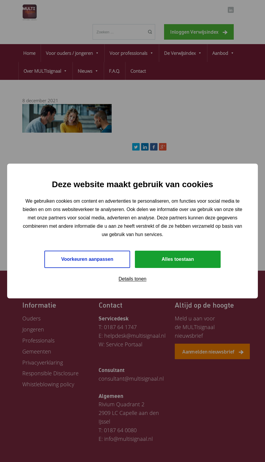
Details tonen (132, 278)
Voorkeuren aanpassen (87, 259)
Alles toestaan (178, 259)
